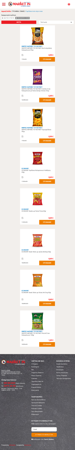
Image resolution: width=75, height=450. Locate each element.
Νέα (32, 370)
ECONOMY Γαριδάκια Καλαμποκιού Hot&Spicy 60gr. (36, 171)
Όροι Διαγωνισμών (36, 411)
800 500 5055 (8, 383)
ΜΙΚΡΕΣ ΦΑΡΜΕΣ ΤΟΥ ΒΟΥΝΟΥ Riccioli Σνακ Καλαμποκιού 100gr (36, 334)
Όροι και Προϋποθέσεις (38, 400)
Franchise (34, 378)
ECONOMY (25, 168)
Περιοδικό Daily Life (37, 381)
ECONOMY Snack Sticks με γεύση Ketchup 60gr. (36, 252)
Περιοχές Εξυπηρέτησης (63, 378)
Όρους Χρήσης (49, 439)
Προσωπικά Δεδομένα (38, 403)
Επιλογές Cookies (36, 408)
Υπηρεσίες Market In (37, 372)
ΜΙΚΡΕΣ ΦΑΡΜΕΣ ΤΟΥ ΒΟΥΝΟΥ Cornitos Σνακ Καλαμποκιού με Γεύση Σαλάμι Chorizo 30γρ (36, 90)
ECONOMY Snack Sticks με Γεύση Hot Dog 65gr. (36, 292)
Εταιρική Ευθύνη (36, 387)
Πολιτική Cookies (36, 405)
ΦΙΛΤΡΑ (18, 22)
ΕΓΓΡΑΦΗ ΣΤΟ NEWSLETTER (44, 435)
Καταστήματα (35, 367)
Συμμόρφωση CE (36, 384)
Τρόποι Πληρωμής (61, 375)
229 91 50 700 (8, 386)
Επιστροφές (60, 370)
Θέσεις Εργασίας (36, 375)
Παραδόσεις (60, 367)
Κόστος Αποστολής (62, 372)
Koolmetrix (27, 445)
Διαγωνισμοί (35, 414)
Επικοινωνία (35, 390)
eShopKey (12, 445)
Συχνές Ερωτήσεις (61, 364)
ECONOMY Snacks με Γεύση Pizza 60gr (34, 211)
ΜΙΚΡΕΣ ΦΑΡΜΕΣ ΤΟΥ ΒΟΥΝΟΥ (32, 46)
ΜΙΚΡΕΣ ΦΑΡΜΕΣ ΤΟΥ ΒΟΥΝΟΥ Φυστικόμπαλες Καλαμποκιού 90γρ (37, 49)
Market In (20, 4)
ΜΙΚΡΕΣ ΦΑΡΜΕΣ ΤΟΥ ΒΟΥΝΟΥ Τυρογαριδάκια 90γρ (36, 130)
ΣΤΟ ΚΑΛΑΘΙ (47, 59)
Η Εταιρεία (34, 364)
